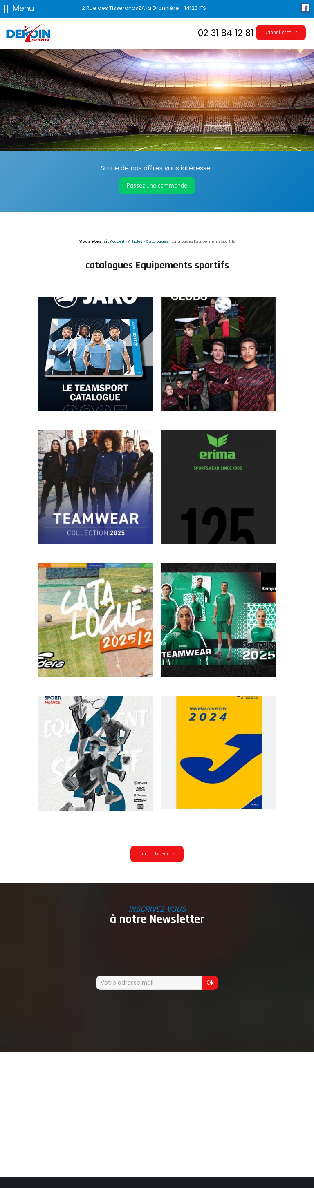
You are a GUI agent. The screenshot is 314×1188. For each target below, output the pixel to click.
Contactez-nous (157, 854)
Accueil (117, 241)
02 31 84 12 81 (225, 33)
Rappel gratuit (281, 32)
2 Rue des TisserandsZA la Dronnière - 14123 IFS (144, 8)
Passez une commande (157, 185)
